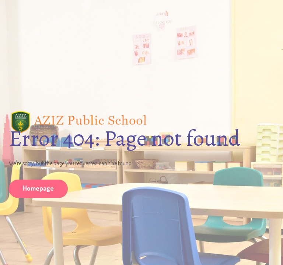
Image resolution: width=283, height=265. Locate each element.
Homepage (38, 188)
